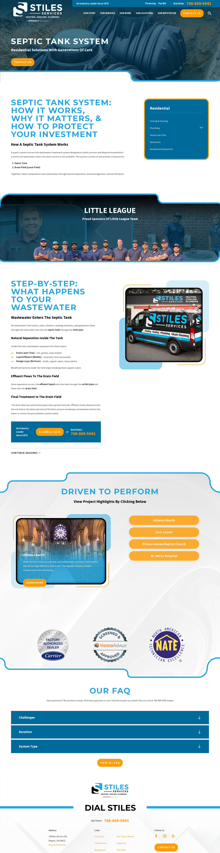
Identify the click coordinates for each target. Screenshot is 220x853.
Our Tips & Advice (125, 836)
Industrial (121, 843)
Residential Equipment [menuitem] (161, 149)
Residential (100, 850)
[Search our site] (209, 13)
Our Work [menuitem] (125, 13)
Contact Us (192, 13)
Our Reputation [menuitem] (167, 13)
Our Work (121, 850)
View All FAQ (110, 762)
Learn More (34, 582)
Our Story (99, 836)
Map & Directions (57, 844)
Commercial (101, 843)
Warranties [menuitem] (155, 142)
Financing (150, 3)
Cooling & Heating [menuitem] (159, 121)
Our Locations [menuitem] (144, 13)
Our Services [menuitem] (107, 13)
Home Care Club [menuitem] (158, 135)
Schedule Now (50, 432)
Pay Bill (162, 3)
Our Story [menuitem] (89, 13)
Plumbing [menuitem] (155, 128)
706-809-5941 (198, 3)
